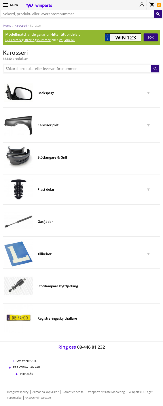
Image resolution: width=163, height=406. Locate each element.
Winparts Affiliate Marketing (106, 392)
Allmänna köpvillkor (45, 392)
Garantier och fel (74, 392)
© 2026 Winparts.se (38, 398)
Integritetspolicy (18, 392)
